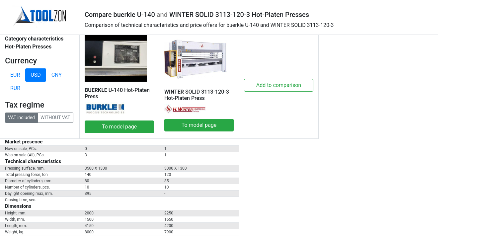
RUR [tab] (15, 88)
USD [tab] (35, 75)
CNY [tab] (56, 75)
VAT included (21, 117)
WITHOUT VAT (55, 117)
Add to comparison (278, 85)
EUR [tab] (15, 75)
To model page (119, 126)
